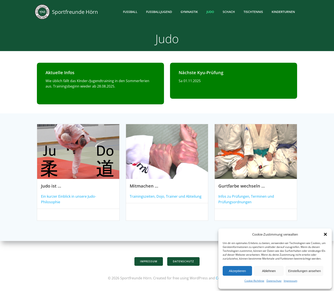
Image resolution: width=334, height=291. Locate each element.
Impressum (290, 281)
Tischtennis (254, 12)
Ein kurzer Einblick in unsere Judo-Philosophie (78, 197)
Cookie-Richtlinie (254, 281)
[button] (325, 234)
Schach (229, 12)
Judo (211, 12)
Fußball (131, 12)
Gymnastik (190, 12)
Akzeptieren (237, 271)
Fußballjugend (160, 12)
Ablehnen (269, 271)
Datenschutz (274, 281)
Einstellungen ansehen (304, 271)
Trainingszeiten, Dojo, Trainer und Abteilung (165, 197)
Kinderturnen (284, 12)
